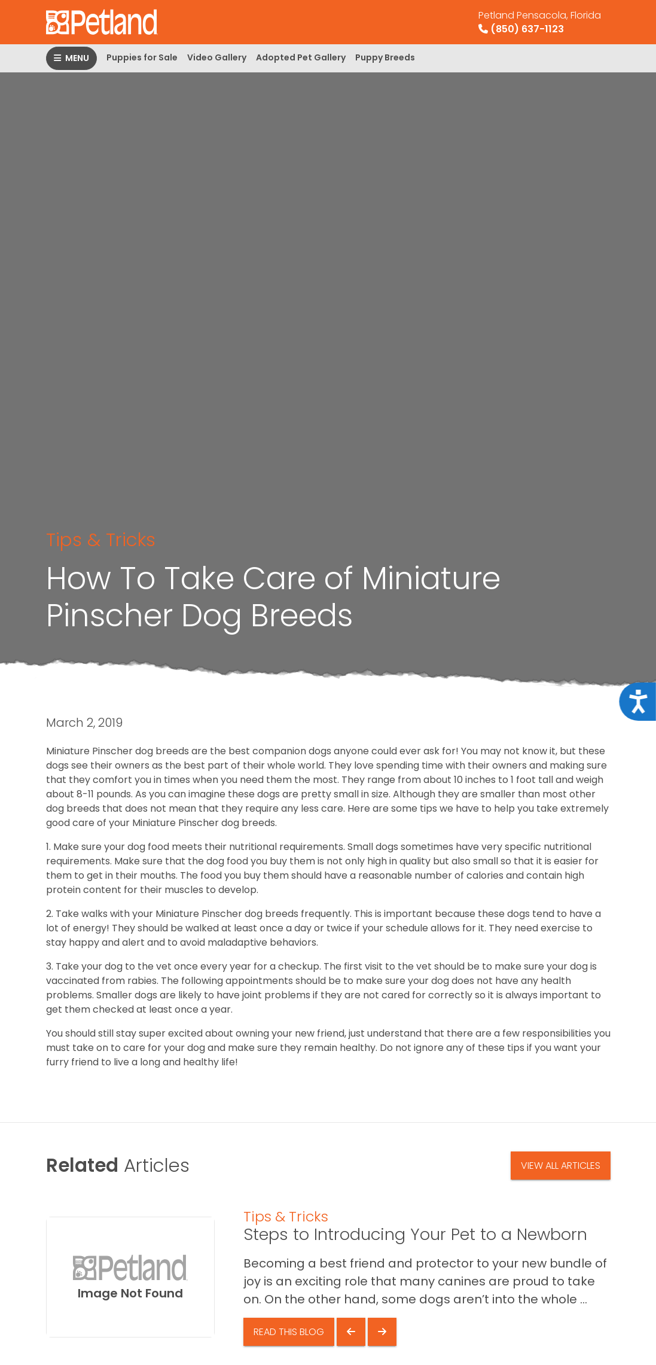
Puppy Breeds (385, 57)
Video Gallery (216, 57)
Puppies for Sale (142, 57)
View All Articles (560, 1165)
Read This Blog (289, 1332)
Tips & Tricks (100, 539)
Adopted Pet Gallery (301, 57)
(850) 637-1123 (539, 22)
